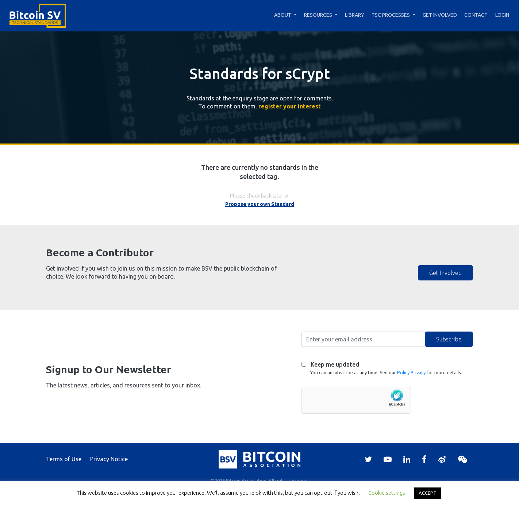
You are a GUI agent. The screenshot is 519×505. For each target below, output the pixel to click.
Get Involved (440, 15)
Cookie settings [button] (386, 493)
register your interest (289, 106)
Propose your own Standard (259, 204)
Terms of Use (63, 459)
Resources (318, 15)
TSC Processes (391, 15)
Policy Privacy (411, 372)
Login (502, 15)
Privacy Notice (109, 459)
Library (354, 15)
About (282, 15)
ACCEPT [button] (428, 493)
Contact (476, 15)
